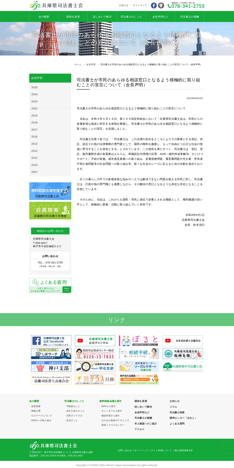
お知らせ (124, 5)
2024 (34, 94)
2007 (34, 171)
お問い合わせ (125, 450)
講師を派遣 (73, 16)
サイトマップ (140, 5)
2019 (34, 115)
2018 (34, 122)
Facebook (154, 5)
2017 (34, 129)
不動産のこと (73, 406)
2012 (34, 150)
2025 (34, 87)
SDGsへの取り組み (41, 420)
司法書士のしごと (131, 16)
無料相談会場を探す (110, 401)
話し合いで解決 (102, 16)
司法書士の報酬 (189, 16)
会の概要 (44, 16)
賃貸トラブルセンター (113, 425)
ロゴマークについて (41, 415)
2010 (34, 165)
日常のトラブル (74, 415)
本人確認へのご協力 (146, 423)
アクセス (161, 5)
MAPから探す (108, 406)
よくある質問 (177, 423)
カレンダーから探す (111, 411)
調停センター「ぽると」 (183, 418)
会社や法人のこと (75, 411)
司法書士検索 (177, 412)
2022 (34, 108)
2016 (34, 136)
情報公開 (36, 411)
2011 (34, 157)
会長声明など (160, 16)
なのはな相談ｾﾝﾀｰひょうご (115, 420)
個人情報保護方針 (184, 450)
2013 (34, 143)
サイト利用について (161, 450)
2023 (34, 101)
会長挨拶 (36, 406)
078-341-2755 (186, 5)
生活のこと (72, 420)
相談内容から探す (110, 415)
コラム (173, 406)
